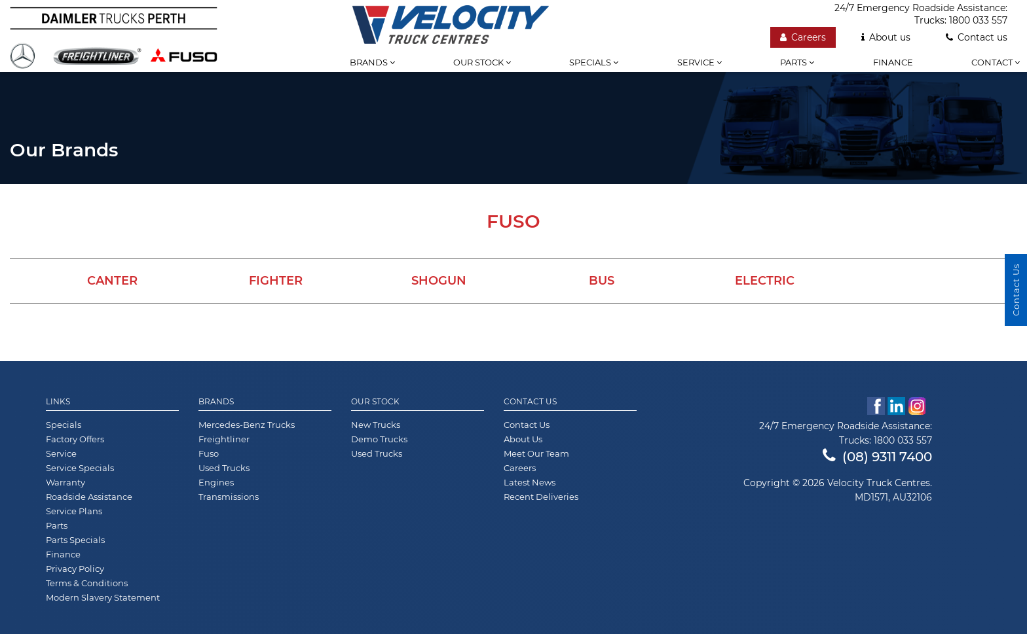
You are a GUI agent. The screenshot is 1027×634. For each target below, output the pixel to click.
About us (885, 37)
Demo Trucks (379, 439)
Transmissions (228, 496)
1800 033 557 (978, 20)
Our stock (482, 62)
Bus (601, 280)
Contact (995, 62)
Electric (764, 280)
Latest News (529, 482)
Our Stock (375, 401)
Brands (372, 62)
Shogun (438, 280)
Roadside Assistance (89, 496)
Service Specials (80, 468)
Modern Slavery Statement (103, 597)
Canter (112, 280)
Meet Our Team (536, 453)
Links (58, 401)
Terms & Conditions (87, 583)
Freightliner (224, 439)
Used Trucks (224, 468)
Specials (593, 62)
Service (699, 62)
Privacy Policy (75, 568)
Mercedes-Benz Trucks (246, 424)
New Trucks (375, 424)
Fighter (276, 280)
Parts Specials (75, 540)
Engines (216, 482)
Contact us (976, 37)
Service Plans (74, 511)
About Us (523, 439)
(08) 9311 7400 (877, 457)
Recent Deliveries (541, 496)
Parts (797, 62)
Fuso (208, 453)
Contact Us (530, 401)
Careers (803, 37)
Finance (893, 62)
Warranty (65, 482)
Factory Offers (75, 439)
